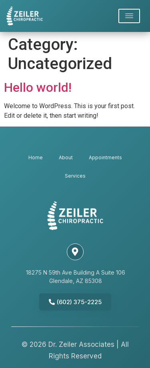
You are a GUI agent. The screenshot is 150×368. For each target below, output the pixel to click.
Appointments (105, 157)
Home (35, 157)
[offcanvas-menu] (129, 16)
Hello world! (38, 87)
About (66, 157)
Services (75, 176)
